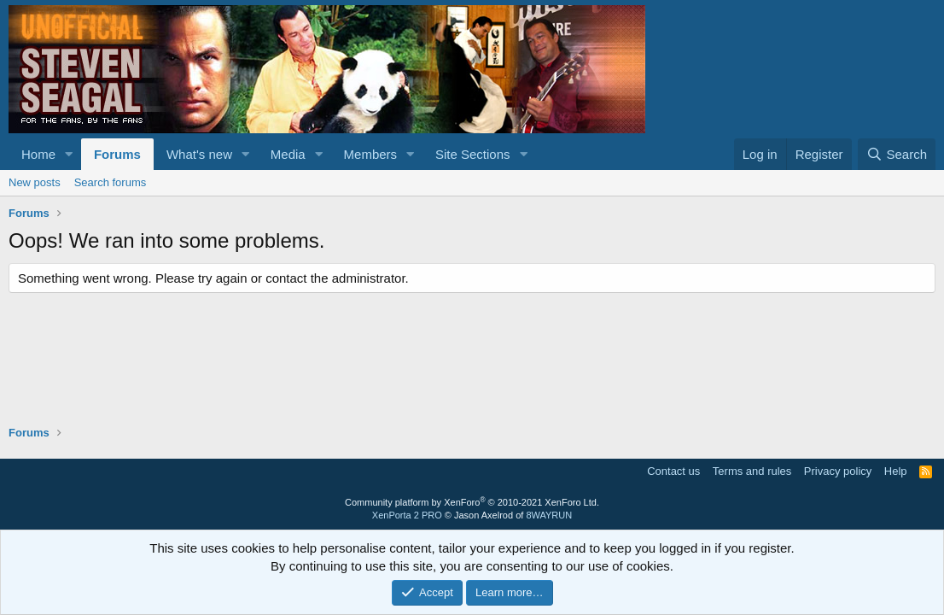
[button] (69, 154)
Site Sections (472, 154)
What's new (199, 154)
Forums (117, 154)
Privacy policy (837, 471)
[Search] (896, 154)
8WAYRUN (549, 515)
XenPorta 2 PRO (407, 515)
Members (371, 154)
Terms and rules (752, 471)
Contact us (673, 471)
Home (38, 154)
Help (895, 471)
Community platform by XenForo (472, 502)
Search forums (110, 182)
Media (288, 154)
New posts (35, 182)
